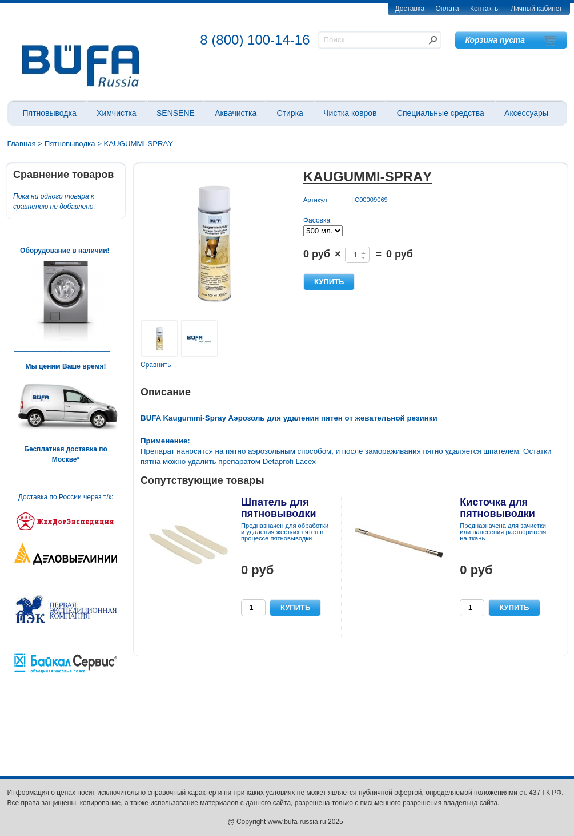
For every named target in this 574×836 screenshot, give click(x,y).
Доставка (410, 9)
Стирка (290, 113)
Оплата (447, 9)
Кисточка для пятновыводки (497, 507)
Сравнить (156, 365)
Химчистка (117, 113)
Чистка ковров (349, 113)
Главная (21, 143)
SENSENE (175, 113)
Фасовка (316, 220)
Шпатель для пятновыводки (278, 507)
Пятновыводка (50, 113)
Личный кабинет (536, 9)
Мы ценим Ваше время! (66, 366)
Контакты (485, 9)
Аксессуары (526, 113)
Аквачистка (235, 113)
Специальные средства (440, 113)
